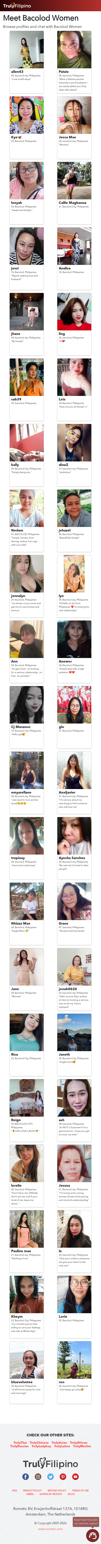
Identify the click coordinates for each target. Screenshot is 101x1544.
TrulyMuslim (82, 1446)
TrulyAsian (59, 1442)
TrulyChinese (39, 1442)
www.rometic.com (50, 1529)
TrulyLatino (62, 1446)
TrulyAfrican (78, 1442)
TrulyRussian (19, 1446)
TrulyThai (20, 1442)
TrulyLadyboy (41, 1446)
